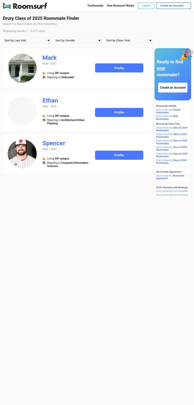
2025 (53, 63)
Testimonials (95, 5)
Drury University (168, 111)
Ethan (50, 100)
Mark (49, 57)
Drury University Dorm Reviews (172, 191)
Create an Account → (173, 5)
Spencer (53, 143)
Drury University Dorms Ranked (172, 195)
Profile (119, 68)
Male (45, 63)
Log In (146, 5)
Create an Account (173, 87)
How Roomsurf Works (120, 5)
